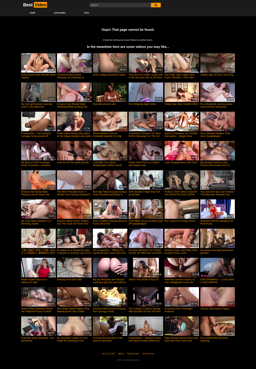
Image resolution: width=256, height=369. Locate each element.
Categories (59, 13)
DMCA (121, 354)
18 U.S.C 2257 (108, 354)
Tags (86, 13)
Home (32, 13)
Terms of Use (148, 354)
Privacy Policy (133, 354)
